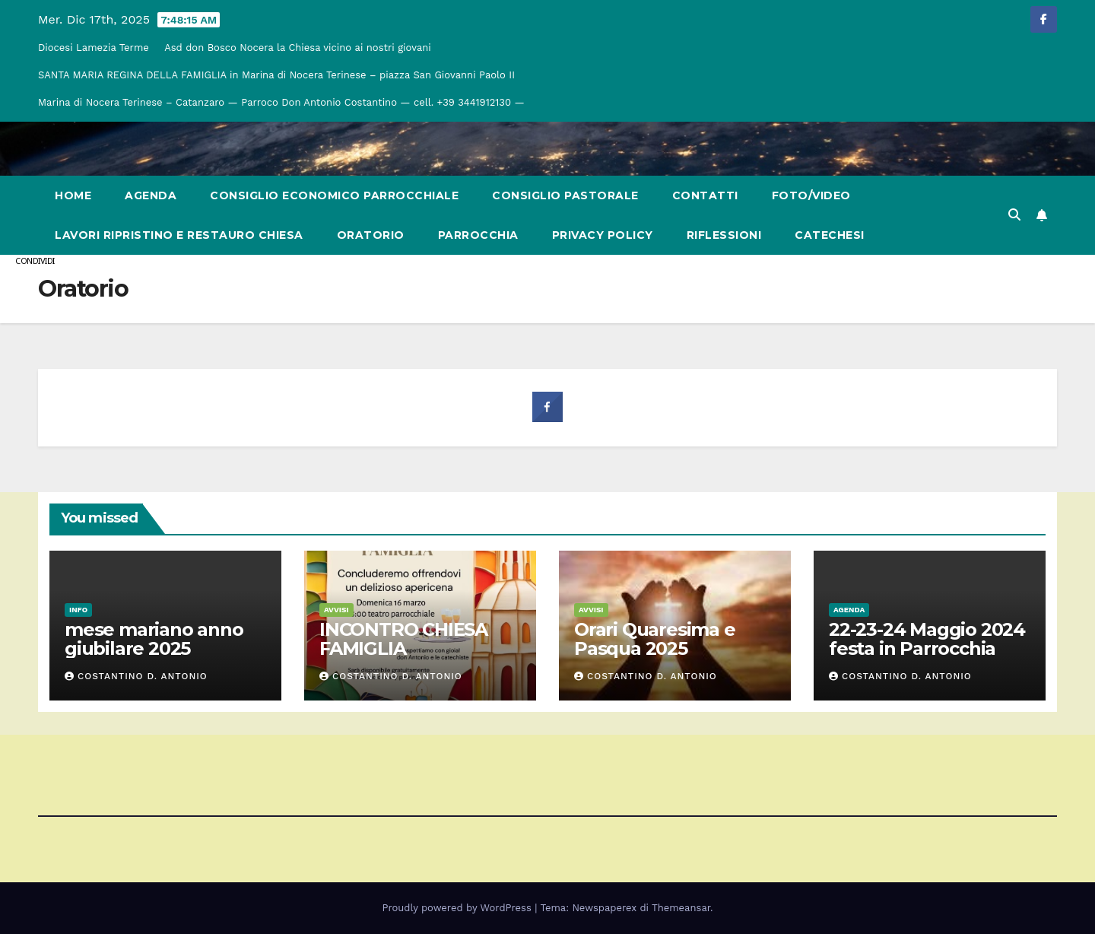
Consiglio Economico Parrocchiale (334, 195)
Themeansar (681, 907)
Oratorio (371, 235)
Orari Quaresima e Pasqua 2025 (654, 638)
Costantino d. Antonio (136, 676)
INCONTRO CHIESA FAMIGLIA (403, 638)
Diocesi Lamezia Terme (93, 47)
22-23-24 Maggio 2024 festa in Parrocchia (927, 638)
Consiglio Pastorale (565, 195)
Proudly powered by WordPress (458, 907)
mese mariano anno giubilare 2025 (154, 638)
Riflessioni (724, 235)
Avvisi (336, 609)
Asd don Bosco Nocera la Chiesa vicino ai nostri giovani (297, 47)
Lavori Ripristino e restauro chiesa (179, 235)
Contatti (705, 195)
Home (73, 195)
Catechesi (830, 235)
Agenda (150, 195)
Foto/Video (811, 195)
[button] (1014, 215)
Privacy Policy (602, 235)
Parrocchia (478, 235)
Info (78, 609)
